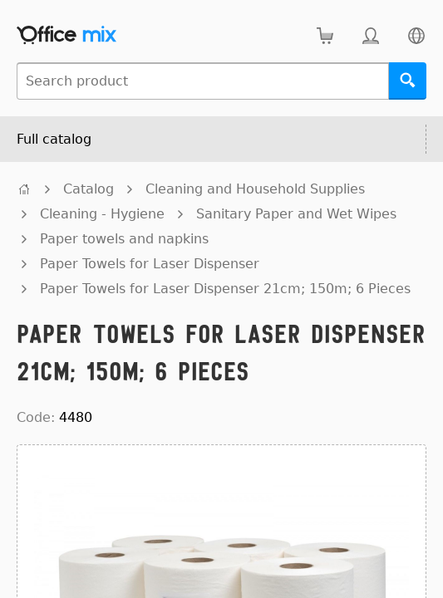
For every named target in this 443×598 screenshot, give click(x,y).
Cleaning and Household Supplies (255, 189)
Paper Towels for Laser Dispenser (149, 264)
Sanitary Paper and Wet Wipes (296, 214)
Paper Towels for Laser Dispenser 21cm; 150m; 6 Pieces (225, 289)
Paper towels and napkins (124, 239)
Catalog (88, 189)
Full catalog (54, 139)
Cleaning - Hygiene (102, 214)
